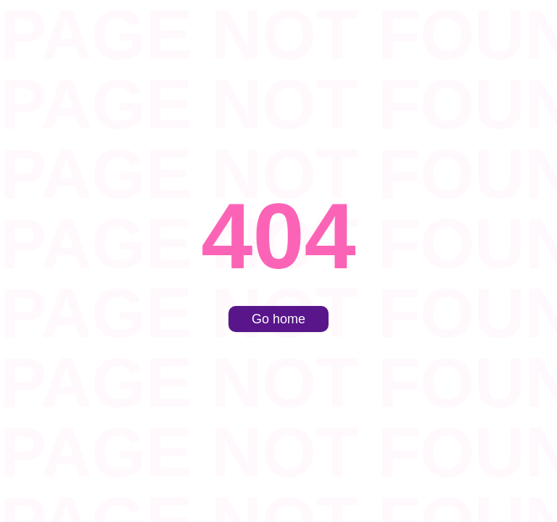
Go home (278, 319)
